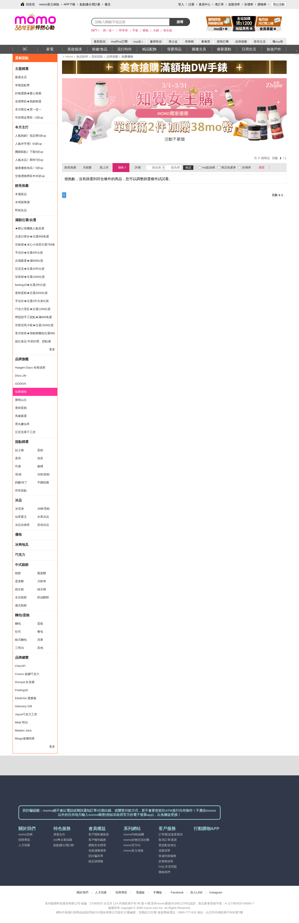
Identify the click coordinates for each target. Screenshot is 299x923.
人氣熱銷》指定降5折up (30, 135)
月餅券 (41, 581)
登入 (181, 4)
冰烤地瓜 (22, 544)
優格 (18, 534)
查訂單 (219, 4)
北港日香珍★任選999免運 (32, 236)
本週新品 (21, 194)
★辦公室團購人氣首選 (29, 228)
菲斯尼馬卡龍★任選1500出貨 (34, 325)
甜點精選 (22, 442)
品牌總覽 (22, 657)
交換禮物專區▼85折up (30, 176)
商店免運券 (228, 167)
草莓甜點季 (22, 85)
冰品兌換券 (22, 524)
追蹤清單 (234, 4)
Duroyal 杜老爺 (25, 682)
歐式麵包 (21, 639)
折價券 (248, 4)
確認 (188, 167)
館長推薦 (22, 186)
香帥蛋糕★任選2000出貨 (31, 293)
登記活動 (279, 4)
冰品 (18, 500)
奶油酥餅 (43, 597)
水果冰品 (43, 516)
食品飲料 (82, 56)
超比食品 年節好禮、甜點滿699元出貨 (33, 342)
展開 (261, 167)
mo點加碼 (208, 167)
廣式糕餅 (21, 605)
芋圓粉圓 (43, 482)
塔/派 (18, 474)
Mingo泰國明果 (25, 738)
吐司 (18, 631)
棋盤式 (275, 167)
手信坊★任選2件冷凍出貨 (32, 301)
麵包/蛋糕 (22, 615)
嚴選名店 (21, 77)
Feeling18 (21, 690)
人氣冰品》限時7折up (29, 160)
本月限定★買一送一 (28, 109)
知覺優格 (21, 391)
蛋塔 (18, 458)
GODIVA (20, 383)
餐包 (40, 631)
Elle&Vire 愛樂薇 (26, 698)
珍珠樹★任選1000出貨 (30, 276)
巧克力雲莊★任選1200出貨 (33, 309)
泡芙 (40, 458)
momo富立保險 (49, 4)
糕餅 (18, 573)
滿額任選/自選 (25, 220)
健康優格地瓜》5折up (29, 168)
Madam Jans (23, 730)
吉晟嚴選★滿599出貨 (29, 260)
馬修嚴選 (21, 416)
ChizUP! (20, 666)
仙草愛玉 (21, 516)
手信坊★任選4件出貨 (29, 252)
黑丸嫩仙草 (22, 424)
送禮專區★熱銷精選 (28, 101)
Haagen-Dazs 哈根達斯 (30, 367)
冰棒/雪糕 (43, 508)
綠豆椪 (41, 589)
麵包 (18, 623)
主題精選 (22, 69)
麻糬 (40, 466)
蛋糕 (40, 450)
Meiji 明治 (21, 722)
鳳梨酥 (41, 573)
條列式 (281, 167)
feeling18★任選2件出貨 (30, 285)
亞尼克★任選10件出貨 (29, 268)
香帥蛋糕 (21, 408)
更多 (52, 349)
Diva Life (21, 375)
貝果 (40, 639)
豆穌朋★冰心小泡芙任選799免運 (35, 246)
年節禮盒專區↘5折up (29, 117)
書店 (108, 4)
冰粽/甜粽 (43, 474)
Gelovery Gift (23, 706)
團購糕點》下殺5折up (29, 151)
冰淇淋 (19, 508)
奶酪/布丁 (21, 482)
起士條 (19, 450)
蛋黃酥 (19, 581)
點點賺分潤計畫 (90, 4)
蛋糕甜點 (97, 56)
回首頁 (30, 4)
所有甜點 (21, 490)
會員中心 (204, 4)
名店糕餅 (21, 597)
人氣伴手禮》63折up (28, 143)
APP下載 (69, 4)
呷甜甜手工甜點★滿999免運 (33, 317)
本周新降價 (22, 202)
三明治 (19, 647)
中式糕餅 (22, 565)
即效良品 (21, 210)
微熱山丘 (21, 399)
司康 (18, 466)
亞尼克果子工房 (25, 432)
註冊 (191, 4)
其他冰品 (43, 524)
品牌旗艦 (112, 56)
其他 (40, 647)
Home (69, 56)
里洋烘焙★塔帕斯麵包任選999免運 (35, 334)
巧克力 (20, 554)
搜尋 (180, 22)
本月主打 (22, 127)
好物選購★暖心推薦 (28, 93)
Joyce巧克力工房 (26, 714)
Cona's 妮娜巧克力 (27, 674)
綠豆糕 (19, 589)
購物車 (262, 4)
